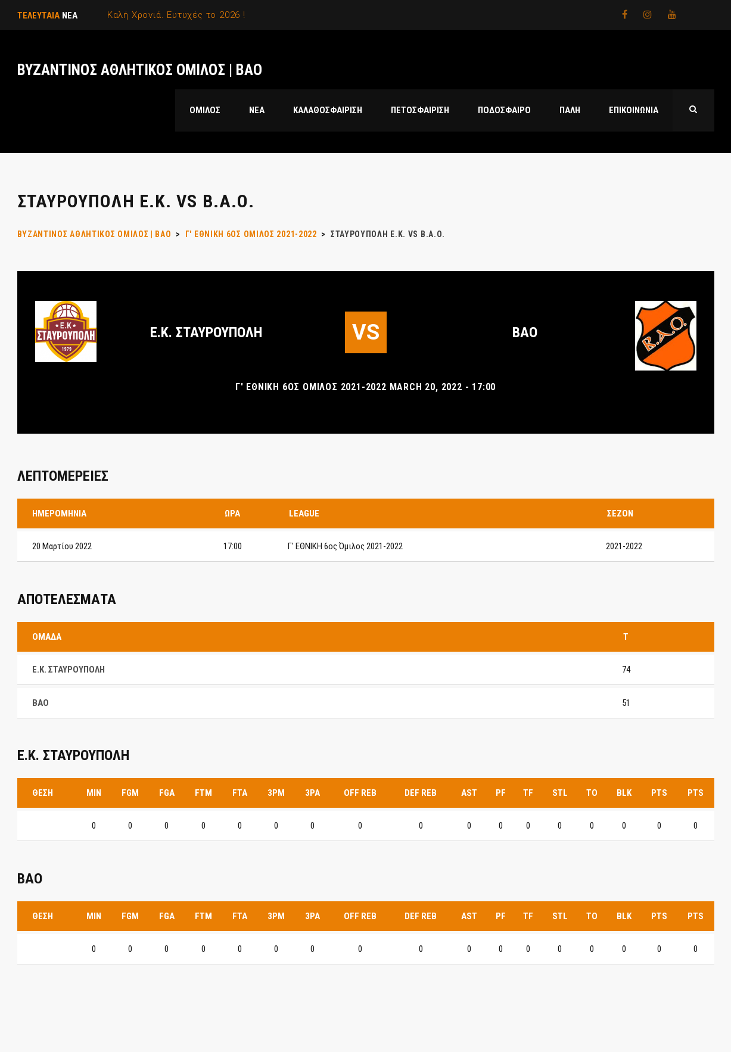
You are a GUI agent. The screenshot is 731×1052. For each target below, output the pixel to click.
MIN (93, 793)
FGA (167, 793)
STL (560, 793)
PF (501, 793)
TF (528, 793)
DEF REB (421, 793)
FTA (239, 793)
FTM (203, 793)
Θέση (42, 793)
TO (592, 793)
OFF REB (360, 793)
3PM (276, 793)
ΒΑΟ (524, 332)
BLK (624, 793)
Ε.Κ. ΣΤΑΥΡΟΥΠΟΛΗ (206, 332)
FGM (130, 793)
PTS (659, 793)
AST (469, 793)
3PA (312, 793)
